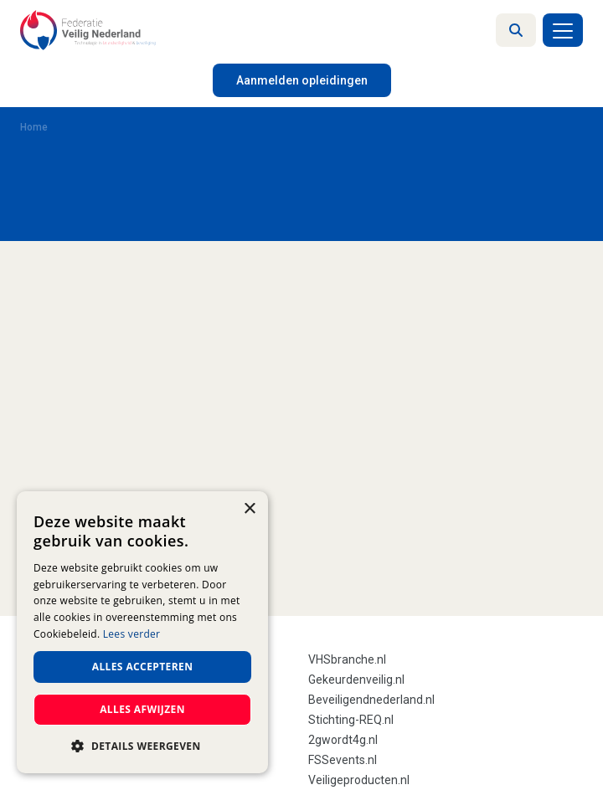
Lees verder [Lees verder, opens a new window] (132, 634)
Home (34, 127)
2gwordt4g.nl (343, 739)
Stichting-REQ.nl (351, 719)
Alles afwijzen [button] (142, 709)
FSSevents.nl (342, 760)
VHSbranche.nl (347, 659)
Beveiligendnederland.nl (371, 699)
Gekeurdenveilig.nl (356, 679)
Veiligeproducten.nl (359, 780)
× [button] (249, 509)
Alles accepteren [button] (142, 666)
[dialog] (142, 632)
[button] (142, 746)
